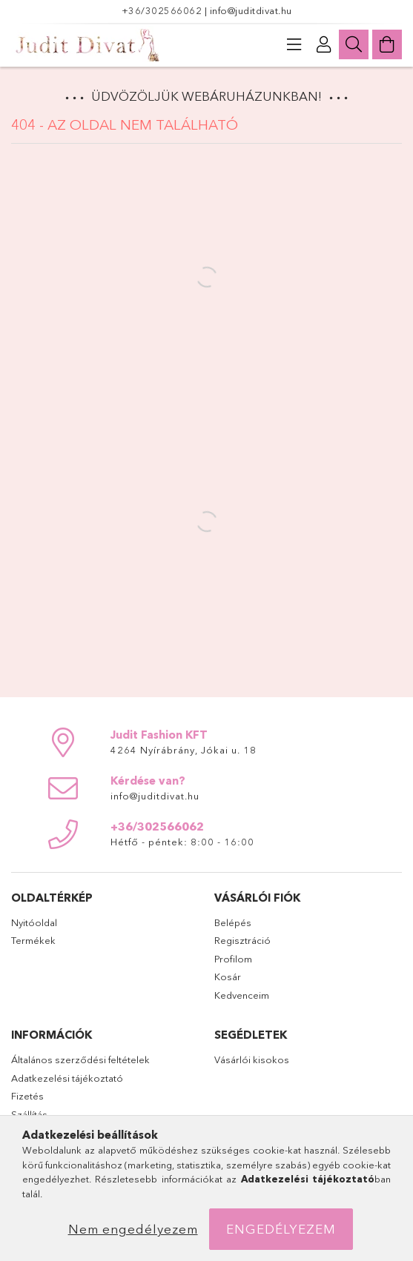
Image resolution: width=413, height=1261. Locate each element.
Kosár (227, 976)
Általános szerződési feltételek (80, 1059)
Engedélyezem (281, 1229)
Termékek (33, 940)
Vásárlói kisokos (251, 1059)
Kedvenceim (241, 995)
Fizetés (27, 1096)
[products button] (294, 44)
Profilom (233, 959)
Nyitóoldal (34, 922)
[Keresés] (354, 44)
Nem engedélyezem (133, 1229)
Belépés (232, 922)
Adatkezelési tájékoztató (67, 1078)
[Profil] (324, 44)
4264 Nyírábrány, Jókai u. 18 (183, 750)
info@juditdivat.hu (251, 10)
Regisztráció (242, 940)
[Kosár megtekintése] (387, 44)
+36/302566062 (163, 10)
